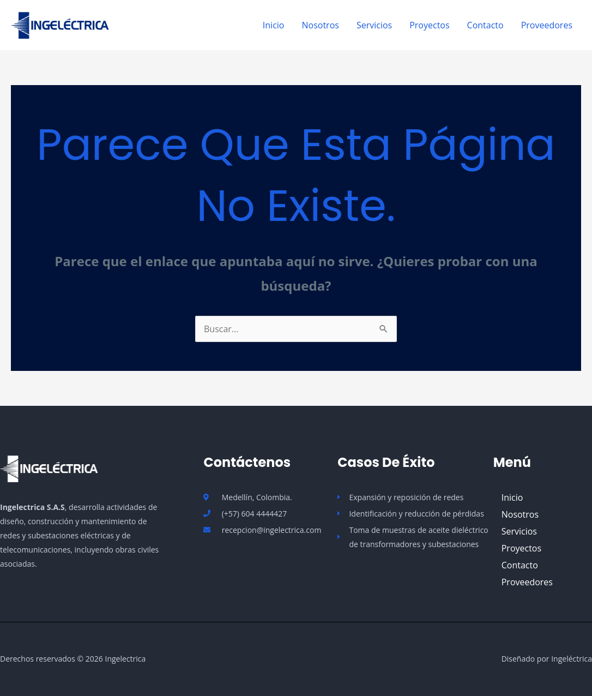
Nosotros (320, 25)
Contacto (485, 25)
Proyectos (429, 25)
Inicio (274, 25)
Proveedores (546, 25)
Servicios (374, 25)
